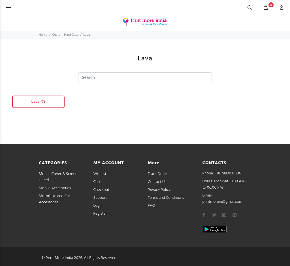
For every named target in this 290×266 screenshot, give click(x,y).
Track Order (157, 174)
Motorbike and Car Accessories (54, 199)
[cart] (266, 8)
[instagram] (224, 215)
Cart (97, 182)
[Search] (250, 8)
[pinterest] (234, 215)
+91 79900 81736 (228, 173)
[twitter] (214, 215)
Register (100, 213)
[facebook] (204, 215)
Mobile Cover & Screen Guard (58, 177)
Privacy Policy (159, 190)
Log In (98, 205)
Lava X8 (38, 101)
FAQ (151, 205)
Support (100, 198)
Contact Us (157, 182)
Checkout (101, 190)
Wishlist (99, 174)
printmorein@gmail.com (222, 202)
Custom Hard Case (65, 35)
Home (43, 35)
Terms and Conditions (166, 198)
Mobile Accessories (55, 188)
